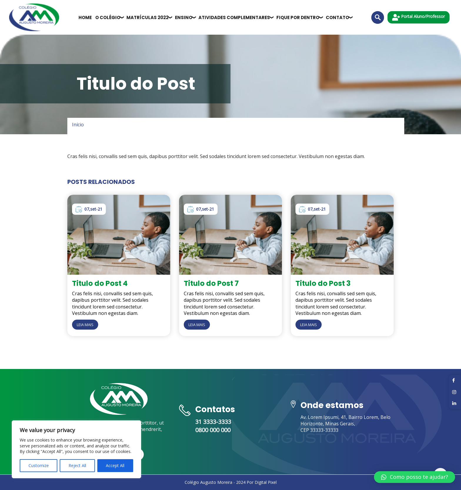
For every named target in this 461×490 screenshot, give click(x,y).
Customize (39, 465)
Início (78, 124)
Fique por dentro (297, 17)
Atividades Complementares (234, 17)
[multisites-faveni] (34, 17)
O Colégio (107, 17)
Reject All (77, 465)
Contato (337, 17)
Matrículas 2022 (147, 17)
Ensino (183, 17)
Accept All (115, 465)
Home (85, 17)
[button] (414, 477)
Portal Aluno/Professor (418, 17)
